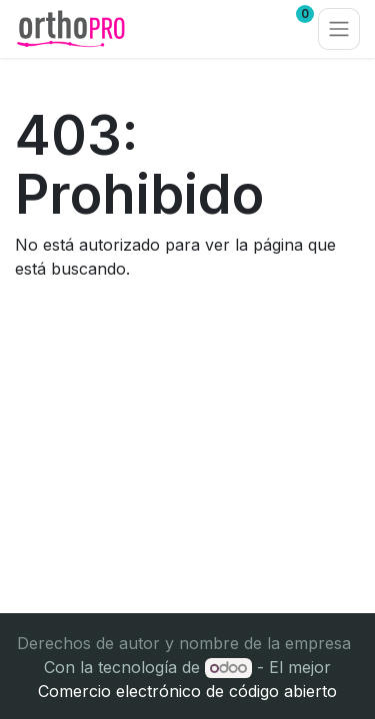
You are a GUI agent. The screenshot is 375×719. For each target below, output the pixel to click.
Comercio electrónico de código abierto (187, 691)
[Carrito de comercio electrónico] (242, 29)
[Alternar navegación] (339, 29)
